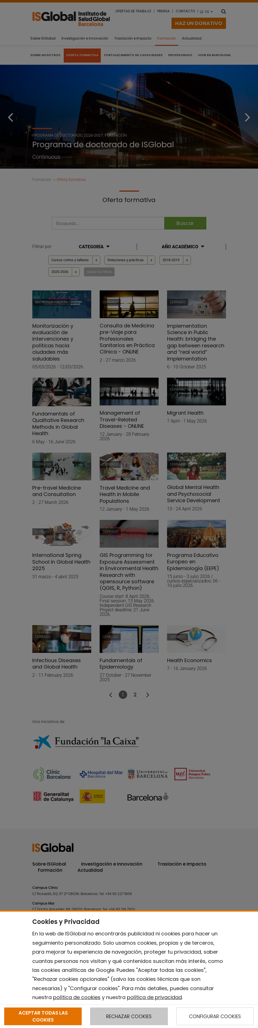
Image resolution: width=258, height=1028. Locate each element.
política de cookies (77, 997)
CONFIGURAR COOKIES (215, 1016)
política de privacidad (154, 997)
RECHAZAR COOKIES (129, 1016)
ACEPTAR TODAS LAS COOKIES (43, 1016)
